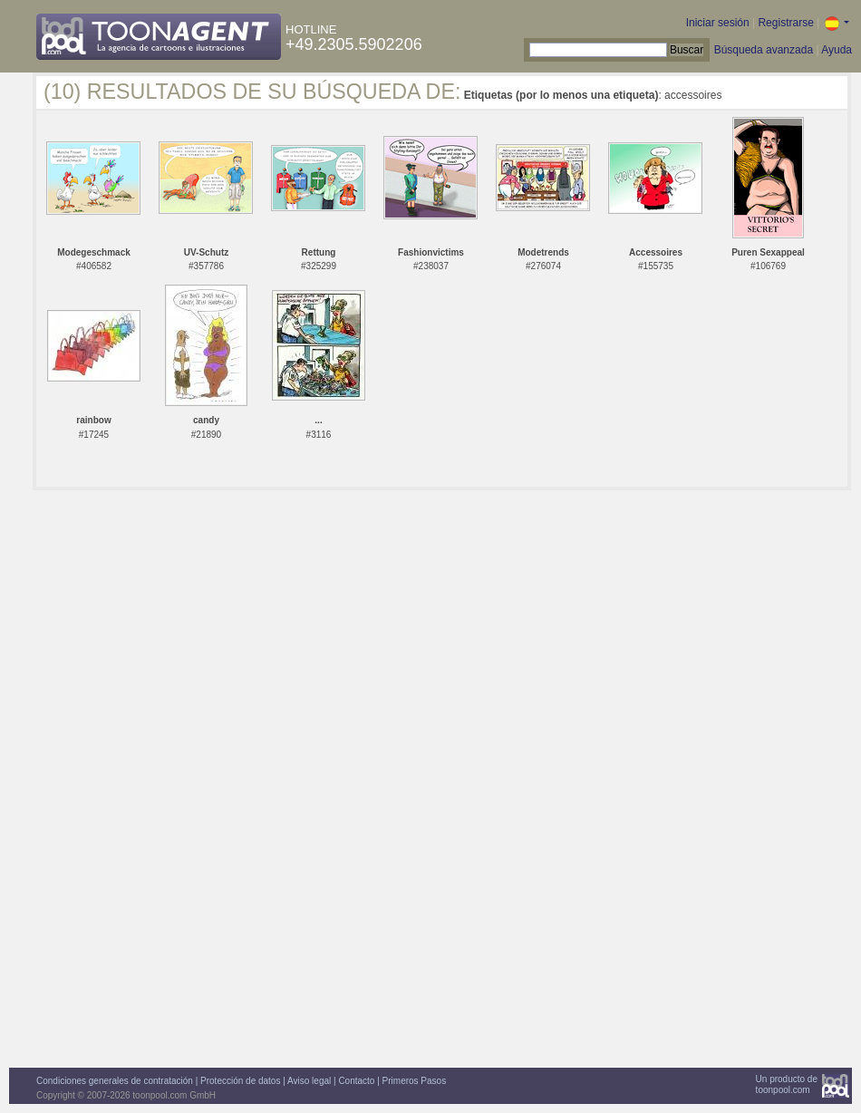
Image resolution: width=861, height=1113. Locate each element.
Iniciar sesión (718, 22)
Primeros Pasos (414, 1081)
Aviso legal (309, 1081)
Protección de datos (240, 1081)
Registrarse (785, 22)
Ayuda (836, 50)
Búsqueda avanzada (763, 50)
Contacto (356, 1081)
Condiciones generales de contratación (114, 1081)
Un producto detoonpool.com (786, 1084)
